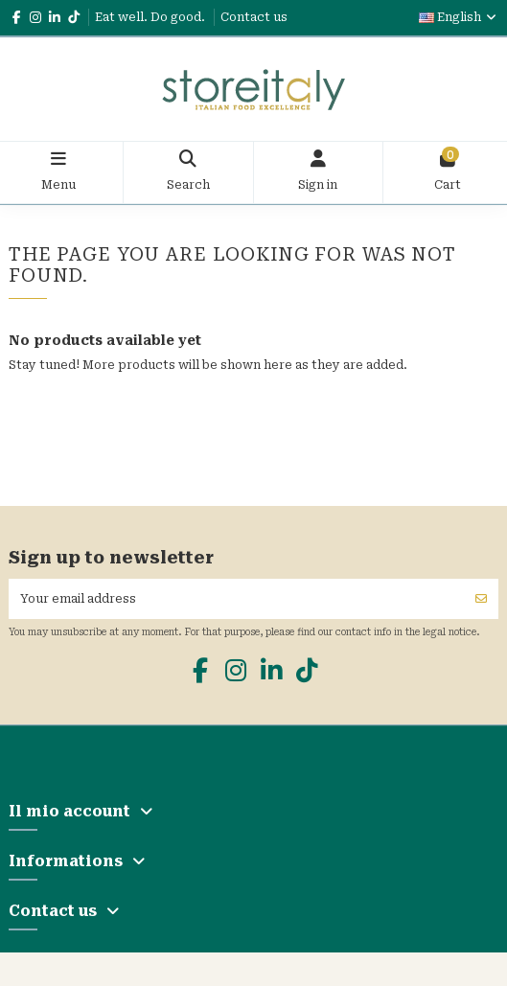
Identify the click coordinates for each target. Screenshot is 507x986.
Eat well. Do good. (151, 17)
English (458, 17)
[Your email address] (237, 599)
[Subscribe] (481, 599)
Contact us (254, 17)
